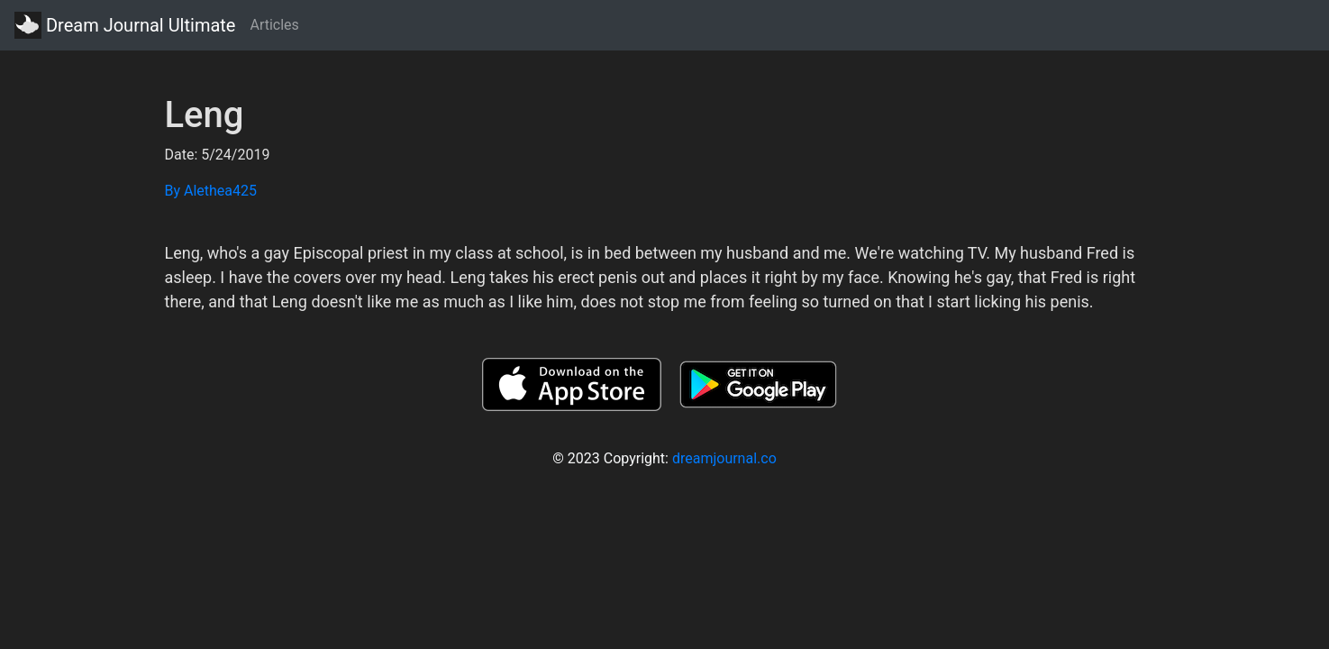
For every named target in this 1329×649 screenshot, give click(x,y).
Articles (274, 24)
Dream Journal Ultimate (124, 25)
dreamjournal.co (724, 458)
